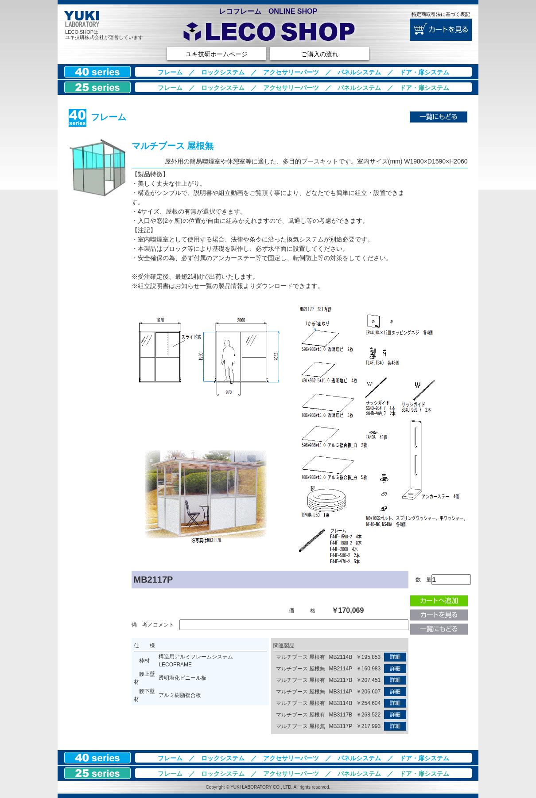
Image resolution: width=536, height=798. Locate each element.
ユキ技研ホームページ (217, 54)
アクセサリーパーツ (291, 72)
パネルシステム (359, 72)
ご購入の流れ (319, 54)
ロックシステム (223, 72)
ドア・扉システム (424, 72)
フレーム (170, 72)
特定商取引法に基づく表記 (441, 14)
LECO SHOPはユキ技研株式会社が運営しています (104, 34)
